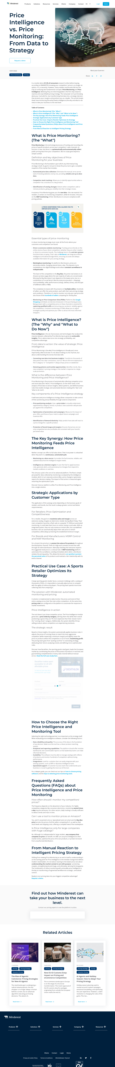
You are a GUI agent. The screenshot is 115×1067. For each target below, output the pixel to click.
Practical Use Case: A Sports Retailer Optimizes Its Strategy (54, 120)
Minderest (63, 254)
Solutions (37, 4)
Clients (63, 4)
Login (62, 1053)
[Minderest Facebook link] (90, 1058)
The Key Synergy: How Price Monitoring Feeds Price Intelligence (55, 116)
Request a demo (20, 61)
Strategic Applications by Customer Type (47, 118)
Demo (69, 1053)
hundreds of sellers (51, 295)
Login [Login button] (98, 4)
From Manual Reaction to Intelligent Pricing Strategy (52, 128)
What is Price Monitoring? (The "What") (47, 111)
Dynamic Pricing (18, 972)
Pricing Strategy (25, 968)
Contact (54, 1053)
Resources (46, 4)
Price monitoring (16, 75)
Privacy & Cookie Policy (30, 1058)
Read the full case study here (47, 656)
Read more (17, 1002)
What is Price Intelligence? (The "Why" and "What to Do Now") (55, 113)
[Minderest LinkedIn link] (80, 1058)
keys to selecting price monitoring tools (58, 774)
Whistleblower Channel (62, 1058)
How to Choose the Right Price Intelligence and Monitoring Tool (55, 122)
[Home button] (12, 4)
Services (55, 4)
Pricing (26, 75)
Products (28, 4)
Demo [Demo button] (106, 4)
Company (72, 4)
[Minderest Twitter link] (85, 1058)
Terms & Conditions (46, 1058)
